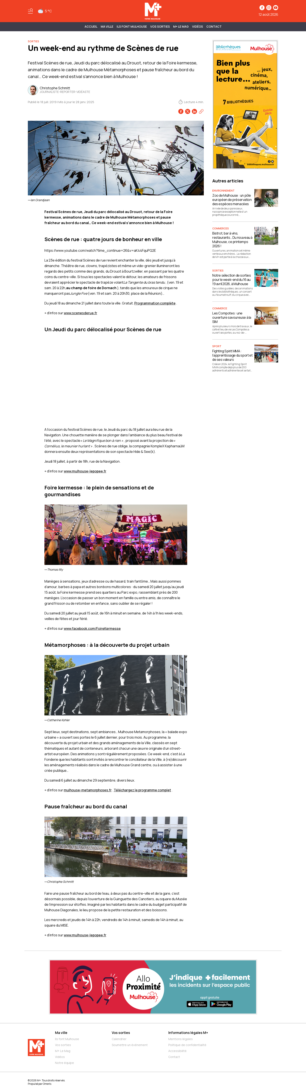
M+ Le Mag (181, 26)
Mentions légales (180, 1039)
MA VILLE (107, 26)
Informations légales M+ (188, 1032)
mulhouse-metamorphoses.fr (88, 790)
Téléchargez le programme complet (142, 790)
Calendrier (119, 1039)
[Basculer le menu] (30, 11)
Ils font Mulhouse (67, 1039)
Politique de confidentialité (187, 1045)
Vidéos (197, 26)
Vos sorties (160, 26)
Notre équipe (64, 1063)
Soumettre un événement (130, 1045)
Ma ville (61, 1032)
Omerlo (47, 1084)
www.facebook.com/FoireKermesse (92, 628)
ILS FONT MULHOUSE (132, 26)
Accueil (91, 26)
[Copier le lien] (201, 111)
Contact (214, 26)
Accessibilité (177, 1051)
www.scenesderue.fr (80, 313)
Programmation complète (155, 303)
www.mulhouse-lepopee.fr (85, 471)
